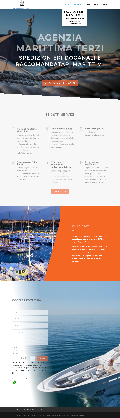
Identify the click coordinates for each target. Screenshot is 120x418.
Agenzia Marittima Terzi (72, 4)
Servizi (96, 4)
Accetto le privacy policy (18, 352)
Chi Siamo (87, 4)
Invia (42, 358)
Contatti (105, 4)
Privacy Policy (29, 409)
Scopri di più (60, 192)
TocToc (81, 415)
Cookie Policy (16, 409)
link (13, 373)
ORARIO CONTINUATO (60, 82)
